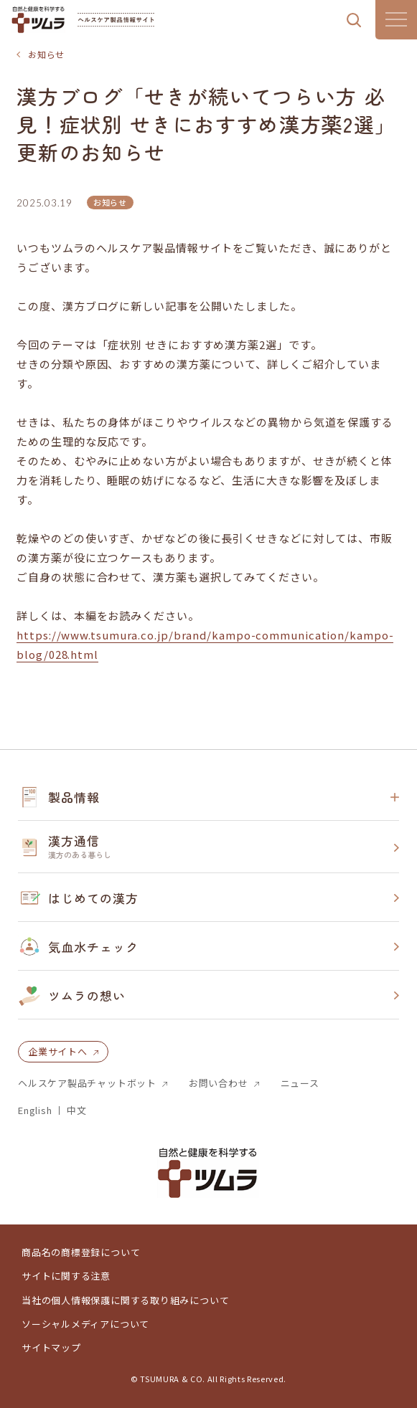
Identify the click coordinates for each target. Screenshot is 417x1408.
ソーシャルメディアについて (85, 1324)
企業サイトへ (58, 1051)
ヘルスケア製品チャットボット (87, 1083)
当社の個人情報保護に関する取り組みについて (125, 1300)
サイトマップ (51, 1347)
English (35, 1110)
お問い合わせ (218, 1083)
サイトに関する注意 (66, 1276)
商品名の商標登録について (81, 1252)
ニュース (300, 1083)
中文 (77, 1110)
